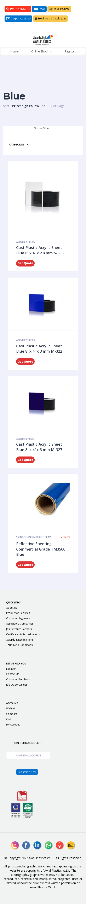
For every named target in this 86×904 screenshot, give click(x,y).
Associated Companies (19, 623)
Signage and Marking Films (34, 537)
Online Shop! (41, 51)
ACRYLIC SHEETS (25, 242)
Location (11, 669)
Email (39, 9)
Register (70, 51)
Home (14, 51)
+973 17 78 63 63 (18, 9)
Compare (11, 714)
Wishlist (10, 708)
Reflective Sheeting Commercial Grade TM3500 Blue (40, 549)
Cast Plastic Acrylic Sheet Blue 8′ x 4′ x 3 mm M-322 (39, 348)
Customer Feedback (18, 679)
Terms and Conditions (19, 645)
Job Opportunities (16, 684)
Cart (8, 719)
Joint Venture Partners (19, 629)
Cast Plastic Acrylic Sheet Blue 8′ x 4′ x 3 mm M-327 (39, 447)
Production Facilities (18, 613)
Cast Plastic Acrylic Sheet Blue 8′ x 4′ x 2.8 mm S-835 (40, 250)
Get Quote (25, 263)
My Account (13, 724)
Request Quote (59, 9)
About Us (11, 607)
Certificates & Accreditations (23, 634)
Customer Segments (18, 618)
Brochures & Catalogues (50, 18)
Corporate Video (18, 18)
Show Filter (42, 128)
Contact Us (12, 674)
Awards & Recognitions (19, 639)
